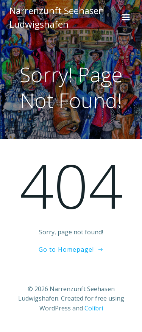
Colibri (93, 308)
